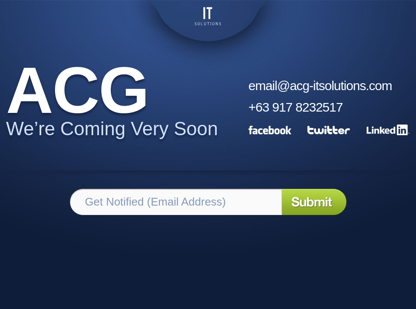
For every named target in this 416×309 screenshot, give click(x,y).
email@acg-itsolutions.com (320, 86)
